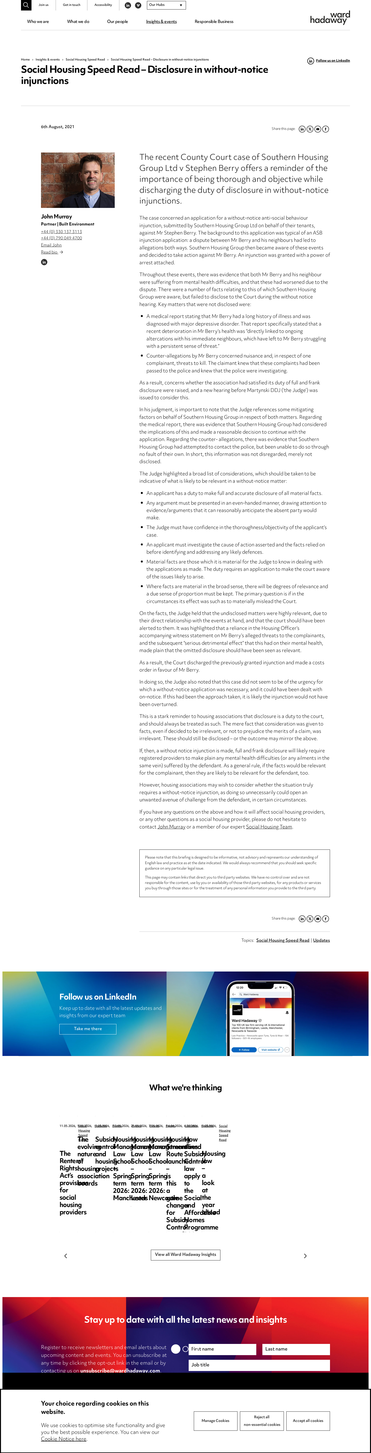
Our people (117, 22)
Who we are (38, 22)
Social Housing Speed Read (85, 60)
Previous (66, 1256)
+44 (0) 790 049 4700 (61, 238)
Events (261, 1126)
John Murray (56, 217)
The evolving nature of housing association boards (180, 1147)
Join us (44, 5)
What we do (78, 22)
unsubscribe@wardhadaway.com (120, 1371)
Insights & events (161, 22)
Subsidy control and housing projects (267, 1143)
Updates (321, 941)
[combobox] (166, 5)
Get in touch (71, 5)
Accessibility (103, 5)
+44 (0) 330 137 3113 (61, 232)
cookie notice (137, 1379)
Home (25, 60)
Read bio (52, 252)
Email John (51, 245)
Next (305, 1256)
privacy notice (92, 1379)
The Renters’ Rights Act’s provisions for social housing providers (94, 1147)
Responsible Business (214, 22)
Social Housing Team (269, 827)
